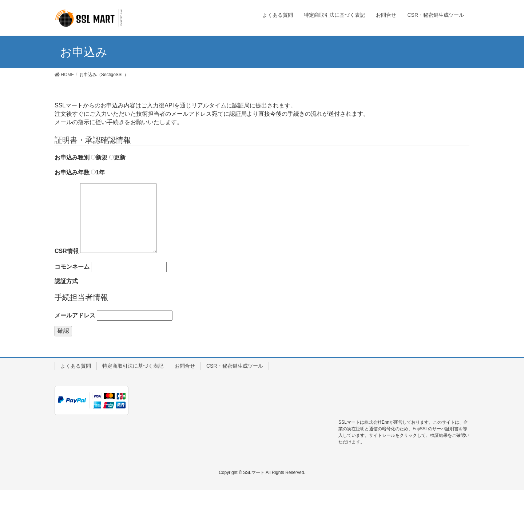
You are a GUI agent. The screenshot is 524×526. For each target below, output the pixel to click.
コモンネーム (72, 267)
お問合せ (185, 366)
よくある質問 (75, 366)
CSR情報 (67, 251)
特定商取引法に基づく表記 (132, 366)
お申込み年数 (72, 172)
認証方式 (66, 281)
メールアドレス (75, 315)
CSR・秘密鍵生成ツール (234, 366)
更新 (117, 157)
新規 (99, 157)
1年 (98, 172)
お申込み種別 (72, 157)
